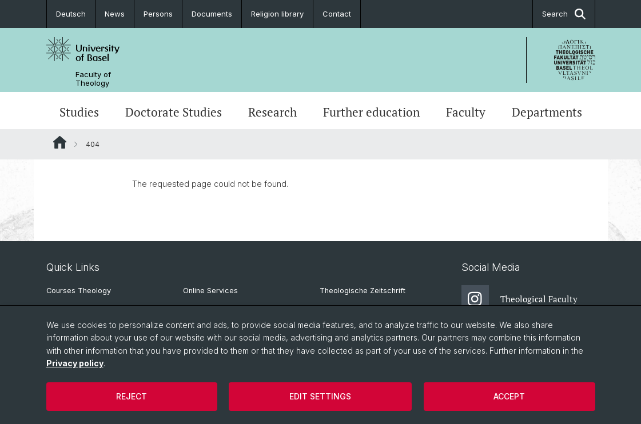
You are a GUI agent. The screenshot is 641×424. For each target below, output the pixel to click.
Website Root (59, 142)
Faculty (465, 112)
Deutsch (71, 13)
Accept (509, 396)
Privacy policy (74, 363)
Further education (371, 112)
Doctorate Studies (173, 112)
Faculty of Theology (93, 78)
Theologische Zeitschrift (362, 290)
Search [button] (564, 14)
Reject (131, 396)
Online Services (210, 290)
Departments (547, 112)
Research (272, 112)
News (115, 13)
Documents (212, 13)
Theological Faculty (519, 299)
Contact (337, 13)
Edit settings (320, 396)
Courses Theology (78, 290)
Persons (158, 13)
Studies (79, 112)
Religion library (277, 13)
